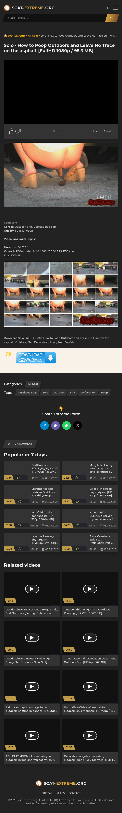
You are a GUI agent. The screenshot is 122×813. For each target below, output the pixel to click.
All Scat (33, 35)
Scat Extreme (17, 35)
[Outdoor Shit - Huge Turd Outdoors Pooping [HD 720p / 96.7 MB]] (90, 594)
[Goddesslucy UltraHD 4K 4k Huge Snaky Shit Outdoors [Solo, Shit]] (32, 643)
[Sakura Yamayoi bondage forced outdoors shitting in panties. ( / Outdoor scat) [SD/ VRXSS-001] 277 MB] (32, 692)
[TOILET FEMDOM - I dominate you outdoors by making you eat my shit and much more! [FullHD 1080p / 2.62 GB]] (32, 741)
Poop (104, 392)
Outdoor (59, 392)
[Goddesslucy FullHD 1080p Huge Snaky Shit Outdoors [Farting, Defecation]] (32, 594)
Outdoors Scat (27, 392)
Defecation (88, 392)
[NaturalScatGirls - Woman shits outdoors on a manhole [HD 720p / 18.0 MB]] (90, 692)
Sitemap (47, 793)
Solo (45, 392)
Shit (72, 392)
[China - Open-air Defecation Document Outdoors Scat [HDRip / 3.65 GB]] (90, 643)
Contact (74, 793)
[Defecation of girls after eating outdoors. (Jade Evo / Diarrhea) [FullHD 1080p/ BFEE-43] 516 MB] (90, 741)
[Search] (112, 18)
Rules (60, 793)
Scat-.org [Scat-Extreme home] (33, 8)
